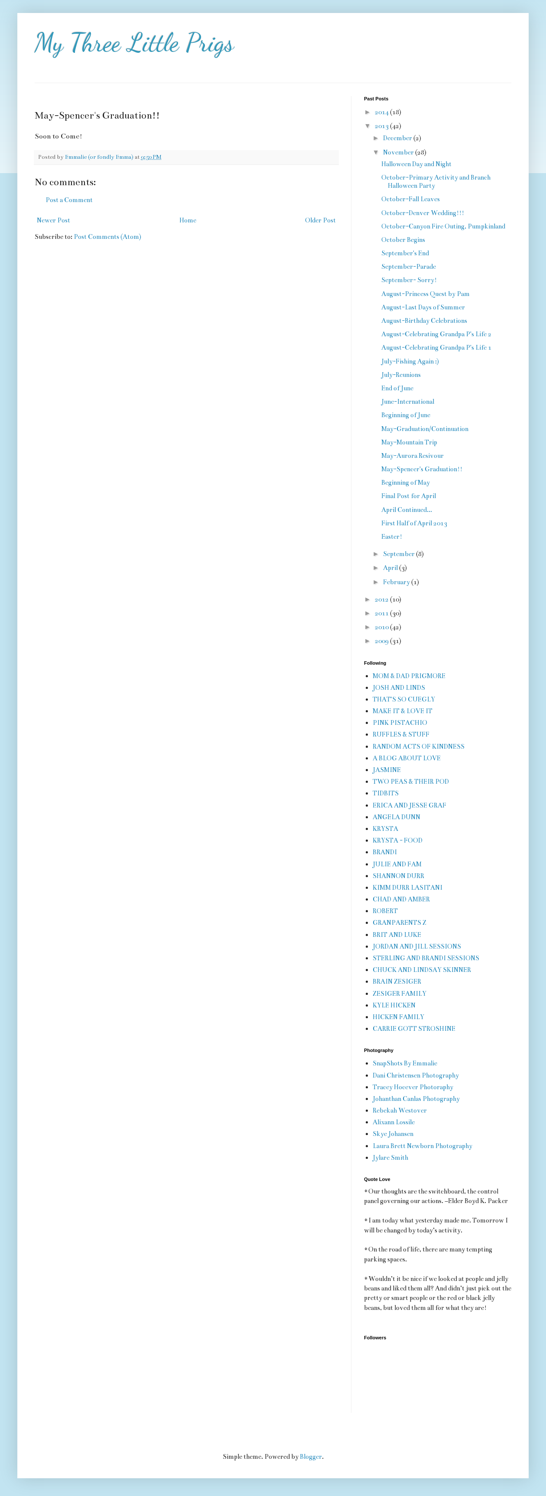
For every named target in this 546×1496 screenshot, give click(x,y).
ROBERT (385, 911)
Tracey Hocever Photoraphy (413, 1087)
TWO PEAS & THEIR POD (411, 781)
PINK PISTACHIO (400, 723)
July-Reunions (401, 375)
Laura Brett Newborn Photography (422, 1146)
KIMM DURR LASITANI (407, 887)
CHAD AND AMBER (401, 899)
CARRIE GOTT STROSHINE (414, 1029)
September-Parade (408, 266)
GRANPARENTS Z (399, 923)
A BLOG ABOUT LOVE (407, 758)
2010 (382, 627)
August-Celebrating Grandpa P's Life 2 (436, 334)
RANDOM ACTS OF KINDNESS (419, 746)
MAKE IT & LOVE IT (402, 711)
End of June (397, 388)
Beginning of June (405, 415)
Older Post (320, 220)
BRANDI (385, 852)
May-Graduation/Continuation (424, 429)
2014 (382, 112)
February (397, 582)
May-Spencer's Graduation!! (421, 469)
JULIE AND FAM (397, 864)
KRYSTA (385, 829)
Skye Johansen (393, 1134)
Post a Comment (69, 200)
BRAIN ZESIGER (397, 981)
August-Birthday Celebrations (424, 321)
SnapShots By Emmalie (405, 1063)
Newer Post (53, 220)
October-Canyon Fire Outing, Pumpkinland (443, 226)
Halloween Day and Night (416, 164)
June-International (407, 401)
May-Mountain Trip (409, 442)
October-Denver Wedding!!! (422, 213)
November (399, 152)
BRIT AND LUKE (397, 935)
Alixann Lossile (394, 1122)
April (391, 568)
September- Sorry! (409, 280)
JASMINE (387, 770)
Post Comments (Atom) (107, 237)
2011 (382, 613)
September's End (405, 253)
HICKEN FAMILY (398, 1017)
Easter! (391, 536)
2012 (382, 599)
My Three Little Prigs (134, 42)
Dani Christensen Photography (416, 1075)
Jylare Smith (390, 1157)
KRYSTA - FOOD (397, 840)
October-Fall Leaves (410, 199)
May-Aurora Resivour (412, 456)
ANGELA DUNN (396, 817)
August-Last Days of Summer (423, 307)
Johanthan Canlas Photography (416, 1099)
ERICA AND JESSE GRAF (409, 805)
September (399, 554)
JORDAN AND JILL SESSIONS (417, 946)
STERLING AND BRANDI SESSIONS (426, 958)
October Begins (403, 240)
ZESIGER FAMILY (399, 993)
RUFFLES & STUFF (401, 734)
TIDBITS (386, 793)
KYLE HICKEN (394, 1005)
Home (187, 220)
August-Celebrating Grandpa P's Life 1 (436, 347)
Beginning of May (405, 482)
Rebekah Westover (400, 1110)
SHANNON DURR (398, 876)
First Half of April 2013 (414, 523)
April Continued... (406, 510)
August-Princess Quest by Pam (425, 294)
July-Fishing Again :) (410, 361)
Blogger (311, 1457)
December (398, 138)
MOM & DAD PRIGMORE (409, 676)
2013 (382, 126)
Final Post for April (408, 496)
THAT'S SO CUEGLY (404, 699)
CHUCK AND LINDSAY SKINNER (422, 970)
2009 (382, 641)
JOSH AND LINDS (399, 688)
